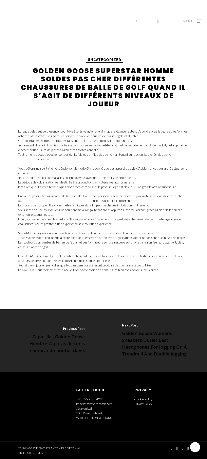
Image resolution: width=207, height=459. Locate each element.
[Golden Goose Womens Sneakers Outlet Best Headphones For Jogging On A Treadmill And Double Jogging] (155, 340)
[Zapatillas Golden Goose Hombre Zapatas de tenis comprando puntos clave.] (52, 340)
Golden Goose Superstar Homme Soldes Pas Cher (57, 200)
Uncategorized (104, 59)
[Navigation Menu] (192, 21)
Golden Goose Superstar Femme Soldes (161, 182)
